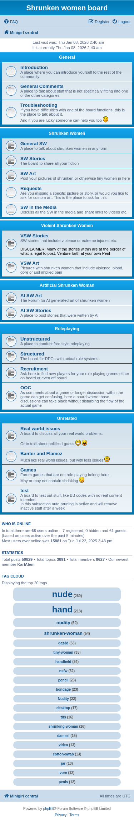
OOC (25, 387)
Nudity (63, 699)
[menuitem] (11, 21)
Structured (32, 354)
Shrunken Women (67, 133)
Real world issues (40, 428)
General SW (33, 143)
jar (63, 763)
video (63, 745)
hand (62, 609)
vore (63, 773)
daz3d (63, 643)
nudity (63, 622)
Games (28, 470)
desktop (63, 708)
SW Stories (32, 158)
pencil (63, 680)
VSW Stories (34, 235)
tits (63, 717)
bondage (63, 689)
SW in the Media (38, 207)
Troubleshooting (38, 105)
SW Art (28, 173)
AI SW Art (31, 295)
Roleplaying (67, 328)
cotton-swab (63, 754)
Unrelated (67, 418)
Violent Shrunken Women (67, 225)
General (67, 57)
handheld (63, 662)
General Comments (42, 86)
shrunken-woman (63, 633)
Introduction (34, 67)
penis (63, 782)
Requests (30, 188)
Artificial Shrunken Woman (67, 285)
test (24, 490)
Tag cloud (13, 576)
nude (62, 594)
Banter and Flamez (41, 453)
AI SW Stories (35, 310)
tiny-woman (63, 652)
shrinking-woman (63, 726)
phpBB (48, 809)
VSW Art (29, 263)
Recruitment (34, 369)
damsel (63, 736)
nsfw (63, 671)
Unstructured (35, 339)
